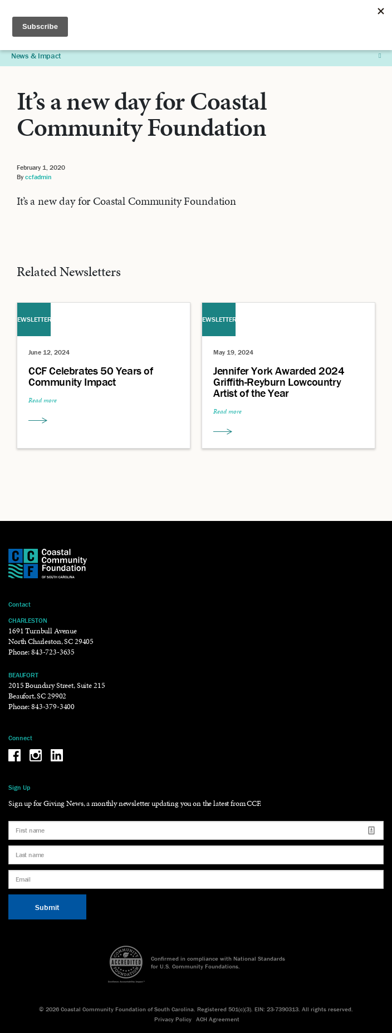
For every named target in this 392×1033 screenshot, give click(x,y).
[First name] (196, 830)
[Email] (196, 879)
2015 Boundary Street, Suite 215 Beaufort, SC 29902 (56, 690)
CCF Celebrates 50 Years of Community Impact (90, 376)
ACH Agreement (217, 1019)
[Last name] (196, 854)
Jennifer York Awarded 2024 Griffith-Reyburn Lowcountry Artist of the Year (279, 382)
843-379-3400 (53, 706)
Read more (42, 400)
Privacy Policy (173, 1019)
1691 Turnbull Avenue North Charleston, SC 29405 (51, 636)
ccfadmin (38, 177)
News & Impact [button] (196, 56)
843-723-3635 (53, 652)
